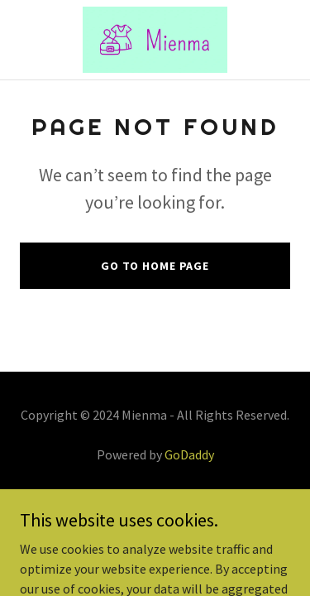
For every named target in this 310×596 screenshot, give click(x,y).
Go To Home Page (155, 265)
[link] (155, 40)
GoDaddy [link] (189, 454)
